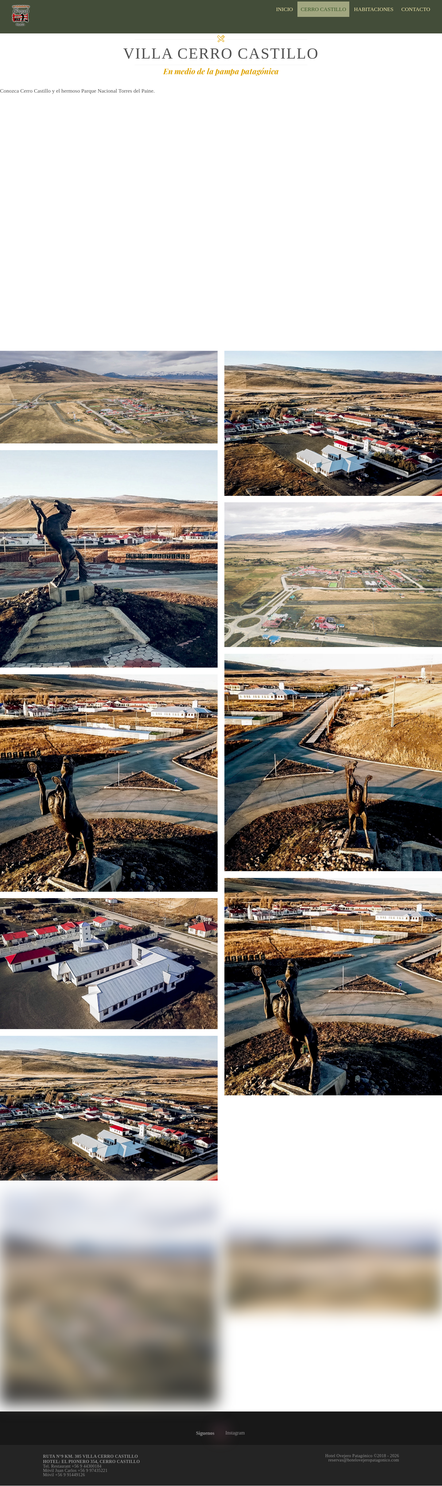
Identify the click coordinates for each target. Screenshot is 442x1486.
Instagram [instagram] (231, 1433)
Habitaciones (374, 9)
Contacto (415, 9)
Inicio (284, 9)
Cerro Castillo (323, 9)
